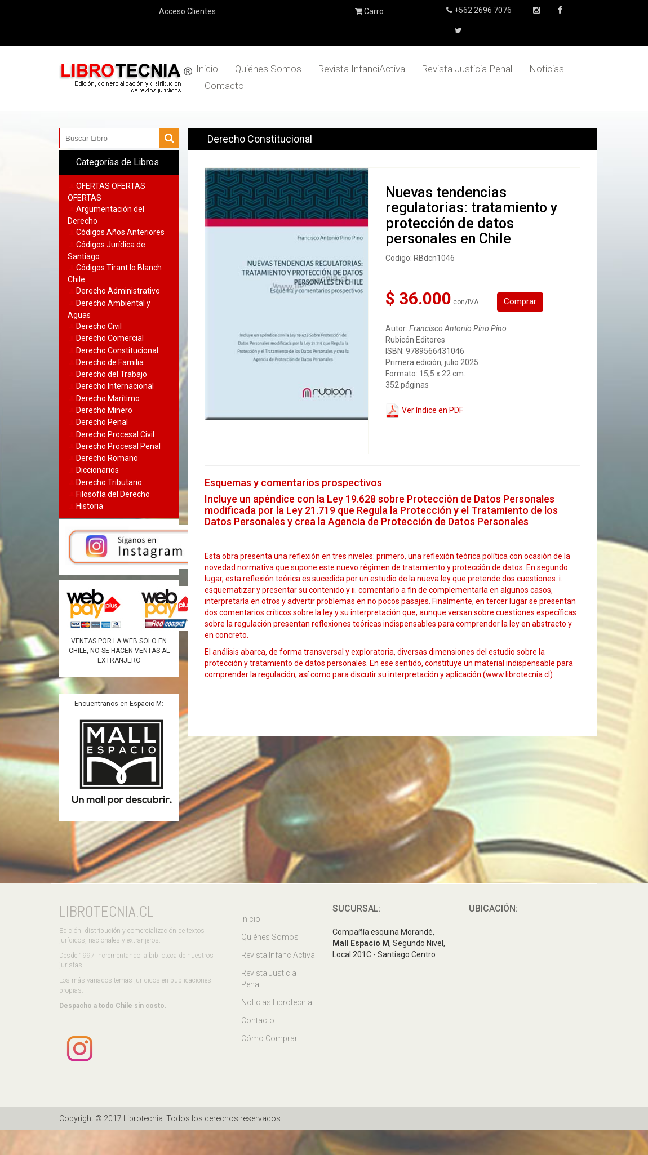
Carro (369, 11)
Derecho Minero (104, 410)
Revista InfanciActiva (361, 68)
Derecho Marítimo (108, 398)
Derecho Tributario (109, 482)
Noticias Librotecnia (276, 1002)
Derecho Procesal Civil (115, 434)
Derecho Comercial (110, 338)
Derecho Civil (99, 326)
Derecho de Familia (110, 362)
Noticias (546, 68)
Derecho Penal (102, 422)
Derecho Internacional (115, 385)
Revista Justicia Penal (467, 68)
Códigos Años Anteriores (120, 232)
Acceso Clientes (187, 11)
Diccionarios (97, 469)
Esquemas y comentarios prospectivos (293, 482)
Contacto (224, 85)
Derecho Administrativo (118, 290)
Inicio (207, 68)
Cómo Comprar (269, 1038)
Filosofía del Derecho (113, 494)
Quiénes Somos (268, 68)
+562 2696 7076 (482, 10)
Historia (89, 505)
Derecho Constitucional (117, 350)
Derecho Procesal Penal (118, 446)
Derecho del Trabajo (111, 374)
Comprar (520, 301)
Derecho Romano (107, 458)
